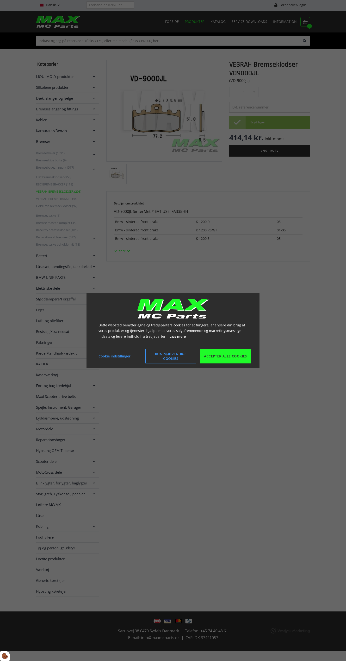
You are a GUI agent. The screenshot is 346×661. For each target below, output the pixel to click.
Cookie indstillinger (114, 356)
